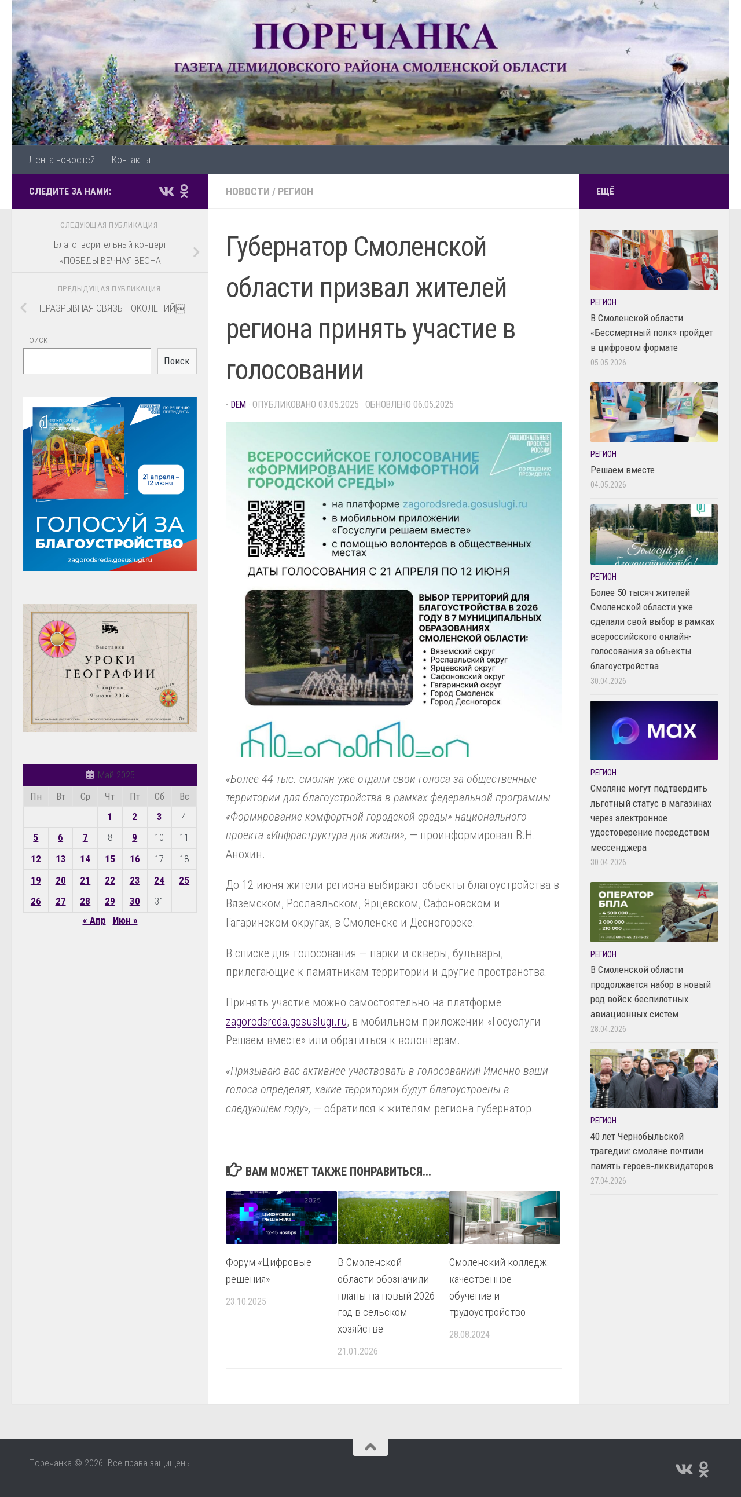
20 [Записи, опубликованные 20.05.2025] (61, 880)
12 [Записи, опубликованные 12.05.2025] (36, 859)
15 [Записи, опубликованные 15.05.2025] (110, 859)
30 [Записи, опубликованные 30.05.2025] (135, 901)
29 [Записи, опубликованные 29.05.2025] (110, 901)
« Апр (94, 920)
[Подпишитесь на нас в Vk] (166, 191)
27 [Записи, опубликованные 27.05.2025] (61, 901)
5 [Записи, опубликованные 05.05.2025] (35, 837)
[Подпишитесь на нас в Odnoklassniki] (184, 191)
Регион (295, 191)
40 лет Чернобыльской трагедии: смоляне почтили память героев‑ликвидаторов (651, 1151)
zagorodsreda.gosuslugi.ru (286, 1021)
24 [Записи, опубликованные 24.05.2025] (159, 880)
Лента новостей (61, 159)
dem (238, 404)
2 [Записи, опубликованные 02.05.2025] (134, 816)
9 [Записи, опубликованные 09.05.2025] (134, 837)
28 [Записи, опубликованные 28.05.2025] (85, 901)
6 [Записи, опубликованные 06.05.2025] (60, 837)
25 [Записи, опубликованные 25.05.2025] (184, 880)
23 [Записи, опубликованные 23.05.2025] (135, 880)
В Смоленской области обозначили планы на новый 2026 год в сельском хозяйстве (386, 1295)
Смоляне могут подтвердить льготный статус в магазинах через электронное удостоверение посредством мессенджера (650, 817)
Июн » (125, 920)
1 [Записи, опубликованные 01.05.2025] (109, 816)
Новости (248, 191)
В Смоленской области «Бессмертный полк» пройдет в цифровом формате (651, 332)
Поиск (35, 339)
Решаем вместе (622, 469)
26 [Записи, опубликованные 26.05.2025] (36, 901)
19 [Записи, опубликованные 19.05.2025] (36, 880)
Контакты (131, 159)
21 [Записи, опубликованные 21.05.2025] (85, 880)
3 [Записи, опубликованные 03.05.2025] (159, 816)
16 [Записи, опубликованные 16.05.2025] (135, 859)
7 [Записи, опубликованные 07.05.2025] (85, 837)
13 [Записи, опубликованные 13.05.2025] (61, 859)
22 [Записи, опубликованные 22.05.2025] (110, 880)
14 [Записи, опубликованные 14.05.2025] (85, 859)
